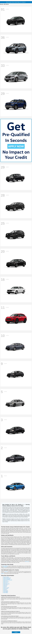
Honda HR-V (5, 585)
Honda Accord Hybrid (6, 583)
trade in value (27, 561)
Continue (15, 632)
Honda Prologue (5, 590)
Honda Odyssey (5, 592)
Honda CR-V (5, 586)
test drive (6, 571)
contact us (2, 573)
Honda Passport (5, 588)
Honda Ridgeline (5, 591)
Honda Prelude (5, 584)
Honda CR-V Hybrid (6, 587)
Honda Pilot (5, 589)
